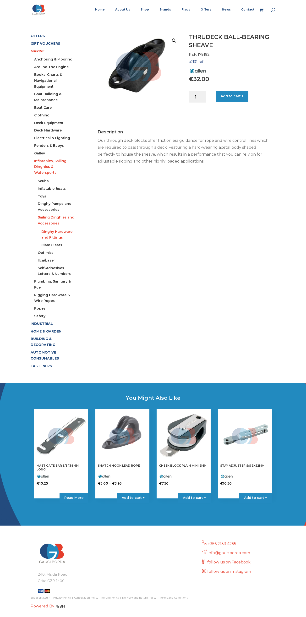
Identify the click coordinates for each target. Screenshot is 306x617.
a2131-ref (196, 62)
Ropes (39, 308)
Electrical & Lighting (52, 138)
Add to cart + (232, 96)
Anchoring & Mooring (53, 59)
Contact (247, 9)
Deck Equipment (49, 123)
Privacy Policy (62, 597)
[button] (174, 40)
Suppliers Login (40, 597)
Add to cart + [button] (194, 498)
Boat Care (43, 107)
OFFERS (38, 36)
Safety (39, 316)
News (226, 9)
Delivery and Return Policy (139, 597)
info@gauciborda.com (229, 553)
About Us (122, 9)
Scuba (43, 181)
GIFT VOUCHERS (45, 43)
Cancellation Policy (86, 597)
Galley (39, 153)
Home (100, 9)
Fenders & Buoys (49, 145)
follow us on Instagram (229, 571)
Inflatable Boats (52, 188)
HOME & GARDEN (46, 331)
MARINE (37, 51)
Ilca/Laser (46, 260)
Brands (165, 9)
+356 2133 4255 (222, 543)
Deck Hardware (48, 130)
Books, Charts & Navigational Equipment (48, 80)
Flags (185, 9)
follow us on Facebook (229, 562)
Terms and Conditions (173, 597)
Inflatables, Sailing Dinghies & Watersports (50, 167)
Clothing (41, 115)
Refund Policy (110, 597)
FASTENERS (41, 366)
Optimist (45, 253)
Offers (206, 9)
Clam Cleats (51, 245)
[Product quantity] (197, 97)
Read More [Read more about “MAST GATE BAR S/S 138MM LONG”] (73, 498)
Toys (42, 196)
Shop (145, 9)
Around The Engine (51, 67)
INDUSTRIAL (42, 324)
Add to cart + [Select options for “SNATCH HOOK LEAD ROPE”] (133, 498)
